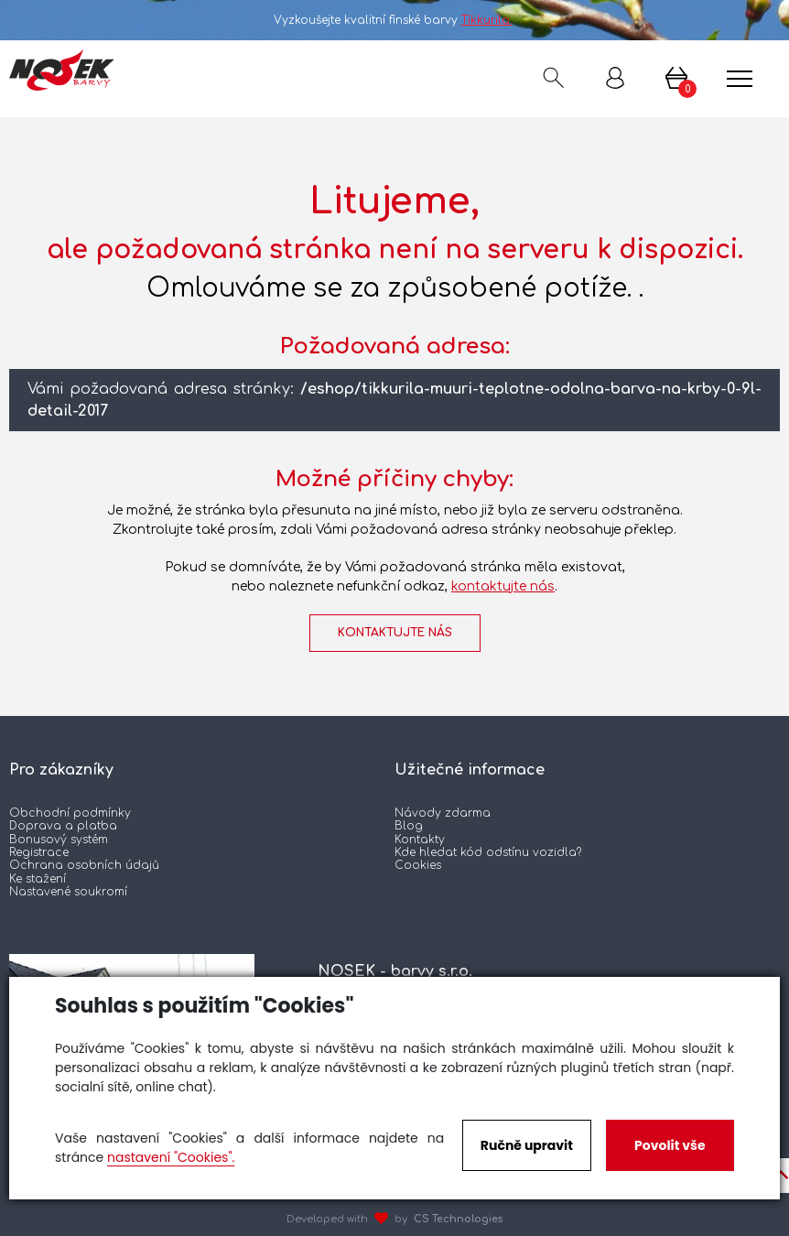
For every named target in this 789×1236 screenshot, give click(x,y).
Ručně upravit (527, 1145)
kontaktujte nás (503, 586)
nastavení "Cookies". (170, 1157)
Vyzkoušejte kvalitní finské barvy (395, 20)
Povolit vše (669, 1145)
